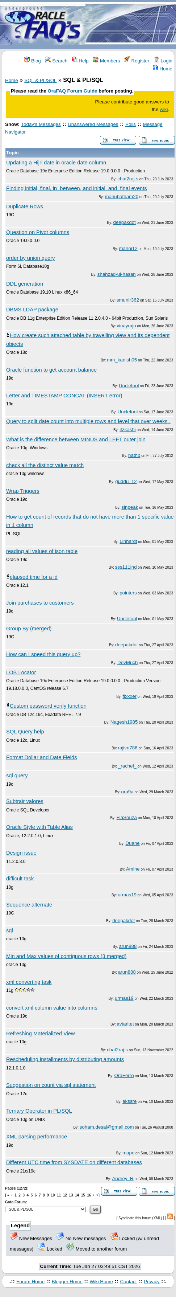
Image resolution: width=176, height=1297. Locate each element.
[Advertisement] (131, 25)
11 (59, 1195)
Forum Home (30, 1281)
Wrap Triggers (22, 491)
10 (53, 1195)
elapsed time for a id (34, 577)
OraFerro (124, 1075)
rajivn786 (128, 747)
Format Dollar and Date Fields (41, 757)
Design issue (21, 853)
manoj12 (128, 248)
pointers (128, 593)
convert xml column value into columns (51, 1008)
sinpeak (129, 507)
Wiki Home (101, 1281)
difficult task (20, 878)
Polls (130, 124)
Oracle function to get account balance (51, 370)
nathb (134, 455)
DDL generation (24, 284)
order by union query (30, 258)
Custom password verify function (48, 706)
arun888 (128, 946)
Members (106, 61)
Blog (32, 61)
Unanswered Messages (93, 124)
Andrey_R (122, 1178)
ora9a (127, 791)
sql (9, 930)
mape (128, 1152)
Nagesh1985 (124, 722)
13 (71, 1195)
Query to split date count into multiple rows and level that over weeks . (88, 421)
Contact (128, 1281)
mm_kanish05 (122, 360)
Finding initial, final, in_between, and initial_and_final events (76, 188)
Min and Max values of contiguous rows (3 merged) (66, 956)
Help (80, 61)
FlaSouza (127, 817)
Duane (132, 843)
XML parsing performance (36, 1137)
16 (89, 1195)
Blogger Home (67, 1281)
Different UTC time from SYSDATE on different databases (74, 1162)
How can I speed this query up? (43, 654)
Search (56, 61)
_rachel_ (127, 766)
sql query (17, 775)
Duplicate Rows (24, 206)
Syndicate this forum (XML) (140, 1218)
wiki (164, 109)
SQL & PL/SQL (40, 80)
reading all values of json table (41, 551)
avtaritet (125, 1024)
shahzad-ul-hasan (116, 274)
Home (162, 68)
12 (65, 1195)
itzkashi (127, 429)
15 (83, 1195)
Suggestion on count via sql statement (51, 1085)
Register (136, 61)
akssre (129, 1101)
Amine (133, 869)
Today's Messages (40, 124)
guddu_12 (126, 481)
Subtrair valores (24, 801)
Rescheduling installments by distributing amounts (65, 1059)
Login (163, 61)
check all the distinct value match (45, 465)
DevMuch (127, 662)
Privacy (152, 1281)
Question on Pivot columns (37, 232)
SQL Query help (25, 732)
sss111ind (126, 567)
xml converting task (28, 982)
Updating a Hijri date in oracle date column (56, 162)
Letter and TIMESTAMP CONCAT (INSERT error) (64, 395)
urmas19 (127, 894)
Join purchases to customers (40, 603)
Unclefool (129, 385)
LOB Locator (21, 672)
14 (77, 1195)
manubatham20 (121, 196)
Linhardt (128, 541)
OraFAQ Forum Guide (72, 91)
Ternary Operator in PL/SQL (39, 1111)
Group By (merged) (28, 628)
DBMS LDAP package (32, 309)
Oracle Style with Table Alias (39, 827)
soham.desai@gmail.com (107, 1127)
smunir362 (128, 300)
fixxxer (130, 696)
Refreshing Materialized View (40, 1033)
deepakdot (124, 222)
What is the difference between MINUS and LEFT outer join (76, 439)
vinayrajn (126, 325)
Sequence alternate (29, 905)
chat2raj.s (127, 178)
